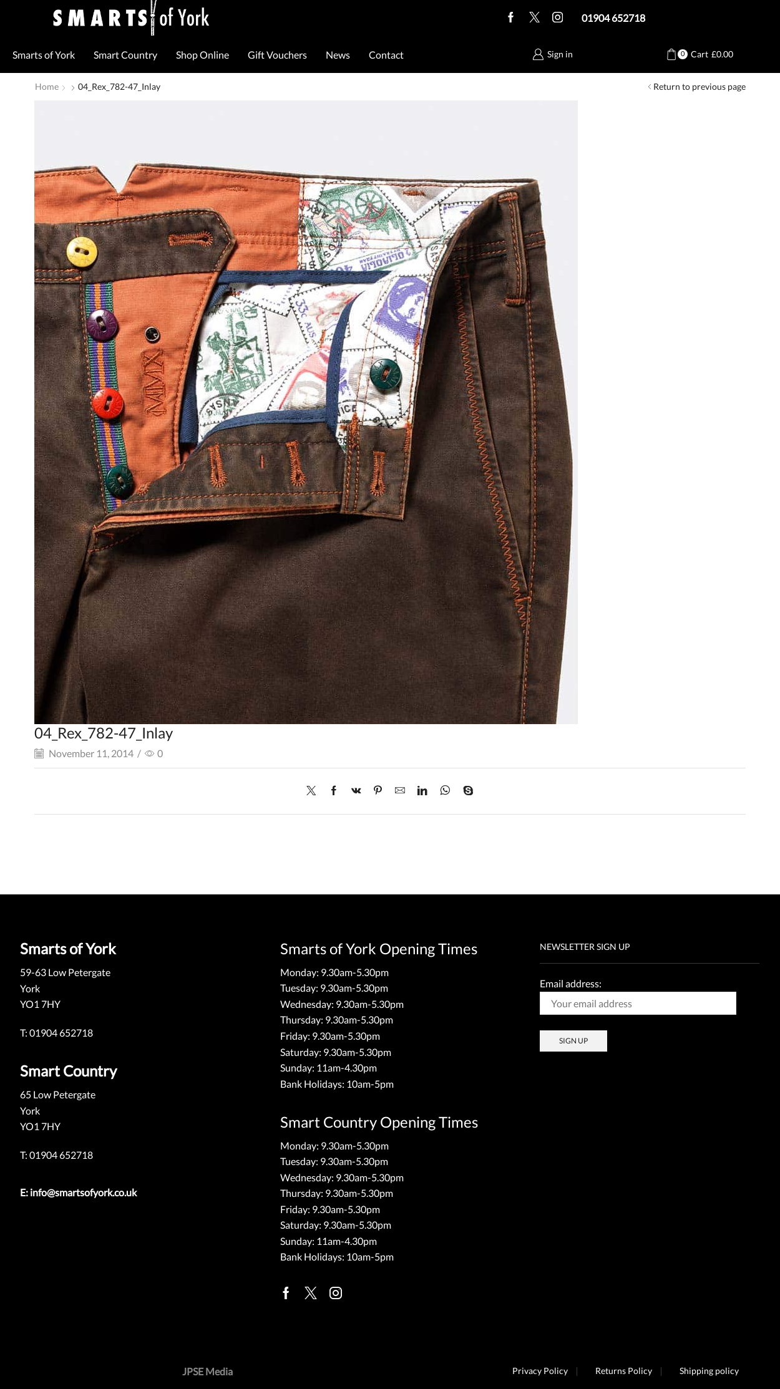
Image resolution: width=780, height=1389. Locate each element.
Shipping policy (709, 1370)
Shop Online (202, 54)
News (338, 54)
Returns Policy (623, 1370)
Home (47, 86)
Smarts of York (43, 54)
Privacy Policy (539, 1370)
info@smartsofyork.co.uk (83, 1192)
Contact (386, 54)
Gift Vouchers (277, 54)
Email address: (638, 995)
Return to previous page (699, 86)
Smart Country (125, 54)
